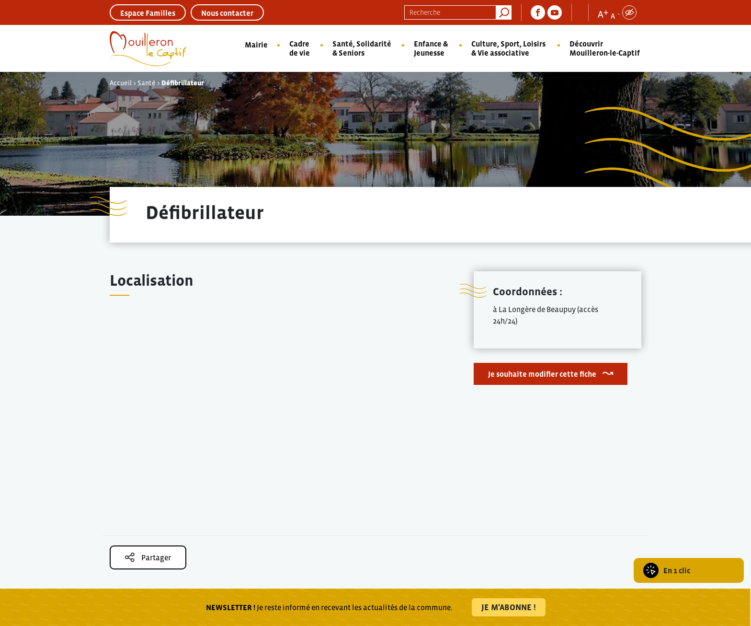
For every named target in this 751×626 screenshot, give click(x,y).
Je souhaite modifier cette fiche (542, 374)
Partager (148, 557)
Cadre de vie (299, 48)
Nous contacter (227, 13)
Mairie (256, 44)
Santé (146, 83)
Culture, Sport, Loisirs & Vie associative (508, 48)
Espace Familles (147, 13)
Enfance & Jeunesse (431, 48)
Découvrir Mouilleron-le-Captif (604, 48)
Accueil (121, 83)
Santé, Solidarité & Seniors (361, 48)
